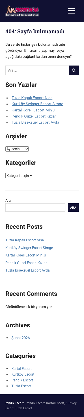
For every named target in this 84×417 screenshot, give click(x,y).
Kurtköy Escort (22, 374)
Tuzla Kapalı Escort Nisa (32, 97)
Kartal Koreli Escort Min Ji (34, 110)
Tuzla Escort (21, 386)
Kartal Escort (21, 369)
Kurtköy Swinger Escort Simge (37, 104)
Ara (8, 200)
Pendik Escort (22, 380)
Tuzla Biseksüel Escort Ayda (35, 122)
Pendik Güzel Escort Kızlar (34, 116)
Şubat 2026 (20, 338)
